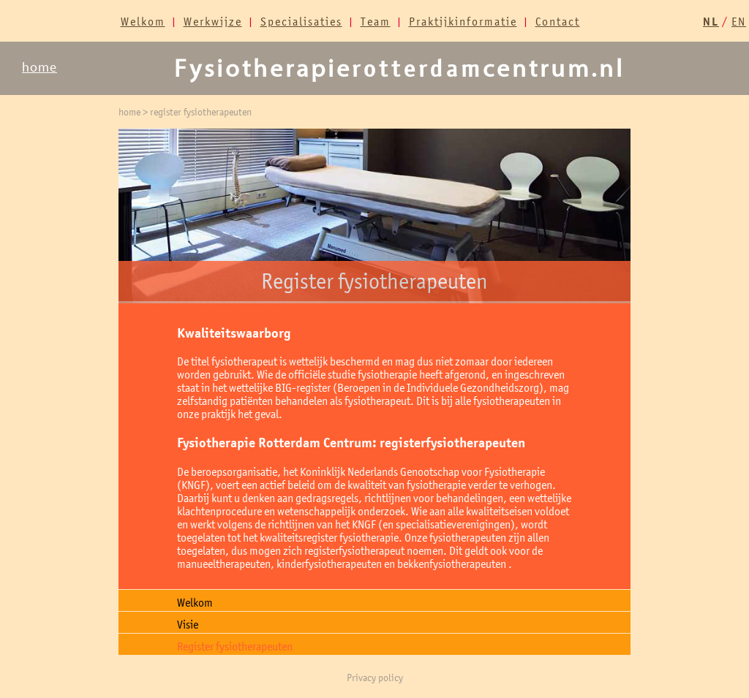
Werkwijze (213, 21)
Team (376, 21)
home (39, 67)
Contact (557, 21)
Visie (187, 624)
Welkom (143, 21)
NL (711, 22)
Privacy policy (375, 677)
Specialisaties (301, 21)
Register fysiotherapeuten (235, 646)
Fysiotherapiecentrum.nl (399, 69)
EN (738, 21)
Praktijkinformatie (463, 21)
